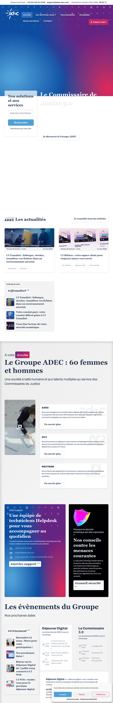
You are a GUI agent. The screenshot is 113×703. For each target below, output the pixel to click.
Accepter (62, 694)
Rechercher (21, 122)
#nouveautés (94, 265)
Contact (48, 21)
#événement (19, 631)
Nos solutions (68, 15)
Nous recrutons (31, 21)
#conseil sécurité (88, 584)
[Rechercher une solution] (21, 113)
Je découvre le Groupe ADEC (59, 136)
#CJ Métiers (66, 265)
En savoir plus (52, 424)
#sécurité (23, 268)
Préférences (100, 694)
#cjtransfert (12, 268)
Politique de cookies (73, 699)
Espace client (99, 22)
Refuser (82, 694)
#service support (25, 564)
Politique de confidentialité (88, 699)
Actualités (84, 15)
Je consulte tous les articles (90, 218)
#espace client (80, 265)
